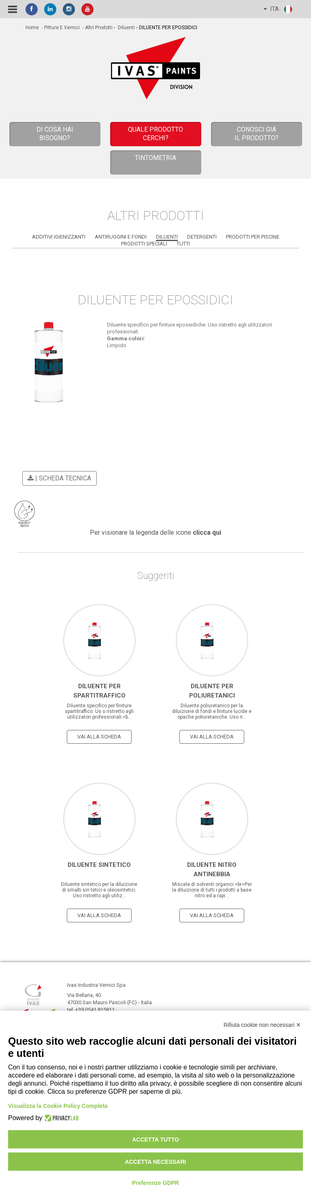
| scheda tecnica (58, 478)
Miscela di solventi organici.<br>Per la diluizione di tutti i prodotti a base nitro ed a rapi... (212, 889)
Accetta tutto (155, 1139)
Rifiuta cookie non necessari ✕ (262, 1025)
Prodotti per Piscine (252, 237)
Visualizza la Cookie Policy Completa (58, 1106)
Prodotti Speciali (144, 244)
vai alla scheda (99, 737)
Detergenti (202, 237)
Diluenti (126, 27)
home (32, 27)
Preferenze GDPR (155, 1183)
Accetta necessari (155, 1162)
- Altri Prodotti (97, 27)
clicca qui (207, 532)
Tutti (183, 244)
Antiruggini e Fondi (121, 237)
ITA (278, 9)
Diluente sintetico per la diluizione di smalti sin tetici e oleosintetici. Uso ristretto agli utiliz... (99, 889)
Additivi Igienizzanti (58, 237)
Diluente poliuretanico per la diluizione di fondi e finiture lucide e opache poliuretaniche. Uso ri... (211, 711)
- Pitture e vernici (60, 27)
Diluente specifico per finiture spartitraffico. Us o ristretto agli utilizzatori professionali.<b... (99, 711)
